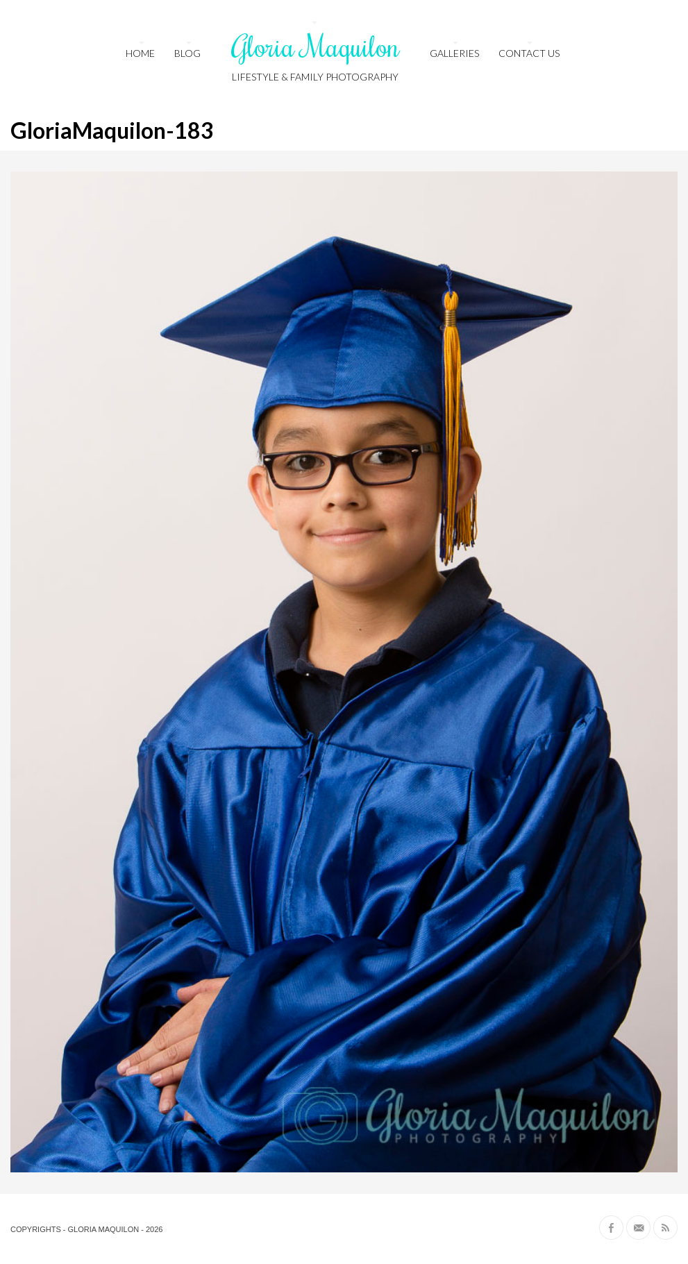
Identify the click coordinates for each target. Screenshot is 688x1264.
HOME (140, 53)
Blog (187, 53)
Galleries (454, 53)
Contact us (529, 53)
